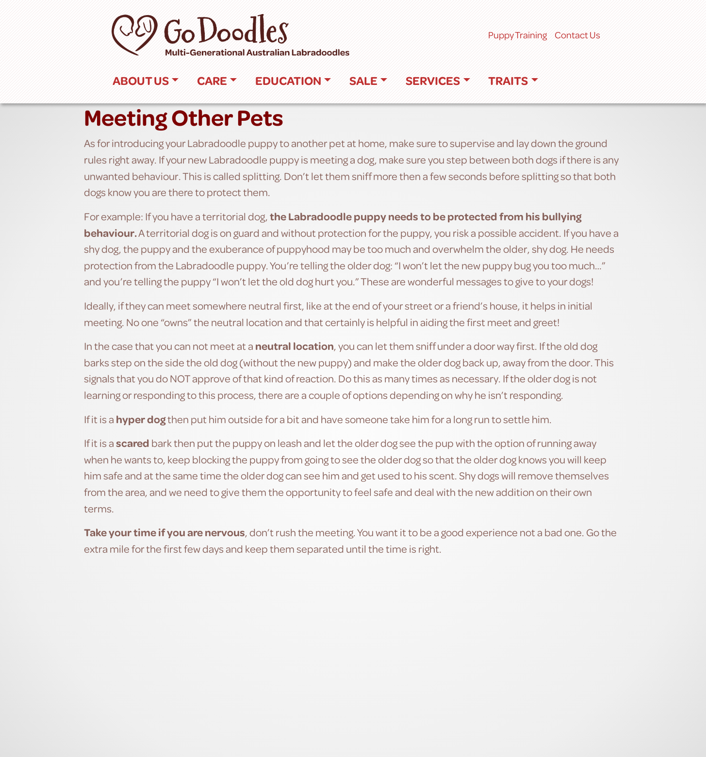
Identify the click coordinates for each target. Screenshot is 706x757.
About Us (141, 80)
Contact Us (577, 34)
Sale (363, 80)
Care (212, 80)
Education (288, 80)
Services (433, 80)
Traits (508, 80)
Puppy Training (517, 34)
